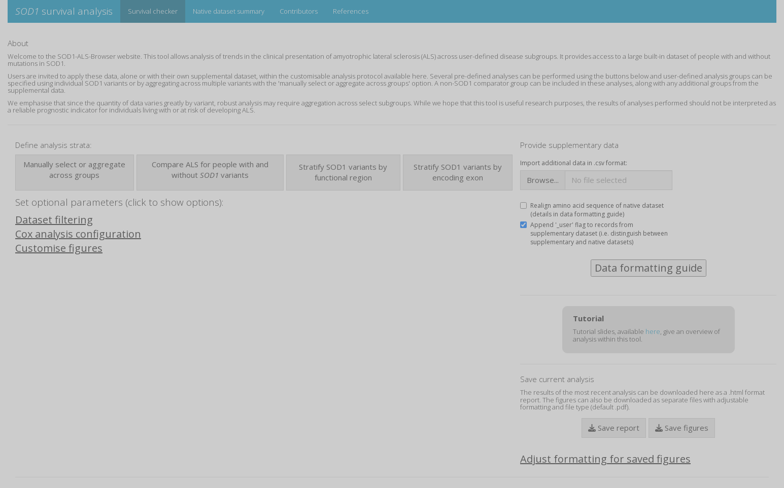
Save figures (681, 428)
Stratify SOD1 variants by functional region (343, 172)
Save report (613, 428)
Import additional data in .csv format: (573, 163)
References (350, 11)
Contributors (299, 11)
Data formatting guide (648, 268)
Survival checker (153, 11)
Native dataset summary (228, 11)
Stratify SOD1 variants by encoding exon (458, 172)
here (652, 331)
